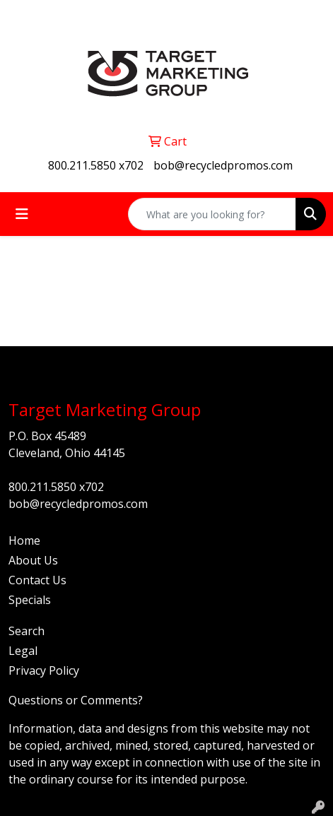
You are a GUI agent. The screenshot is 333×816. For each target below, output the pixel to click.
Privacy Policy (43, 670)
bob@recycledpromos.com (223, 165)
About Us (33, 560)
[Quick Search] (212, 214)
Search (26, 631)
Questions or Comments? (75, 700)
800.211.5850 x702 (96, 165)
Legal (22, 650)
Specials (29, 600)
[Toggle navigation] (22, 214)
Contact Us (37, 580)
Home (24, 540)
